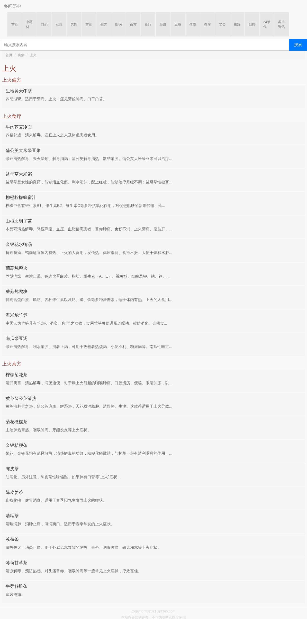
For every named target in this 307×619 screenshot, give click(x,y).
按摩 (207, 24)
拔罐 (237, 24)
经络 (163, 24)
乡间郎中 (12, 6)
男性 (74, 24)
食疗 (148, 24)
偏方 (103, 24)
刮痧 (252, 24)
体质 (192, 24)
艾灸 (222, 24)
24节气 (267, 24)
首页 (14, 24)
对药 (44, 24)
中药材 (29, 24)
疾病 (118, 24)
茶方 (133, 24)
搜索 (298, 45)
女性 (59, 24)
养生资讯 (281, 24)
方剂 (88, 24)
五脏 (177, 24)
